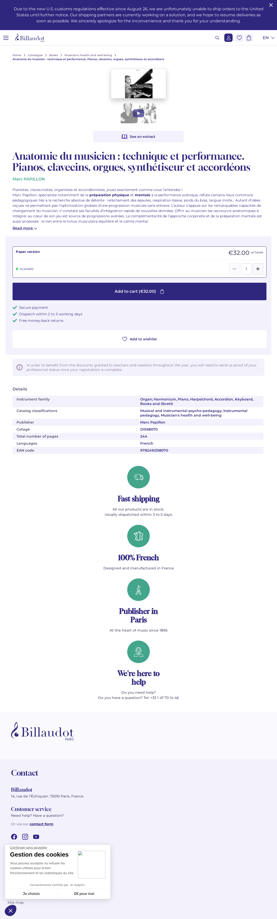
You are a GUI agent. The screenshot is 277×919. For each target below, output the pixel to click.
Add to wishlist (139, 339)
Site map (16, 902)
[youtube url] (36, 837)
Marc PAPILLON (29, 179)
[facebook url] (14, 837)
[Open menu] (6, 38)
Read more (25, 228)
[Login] (228, 38)
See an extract (138, 136)
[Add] (258, 268)
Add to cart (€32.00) (139, 291)
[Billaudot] (29, 37)
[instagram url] (25, 837)
